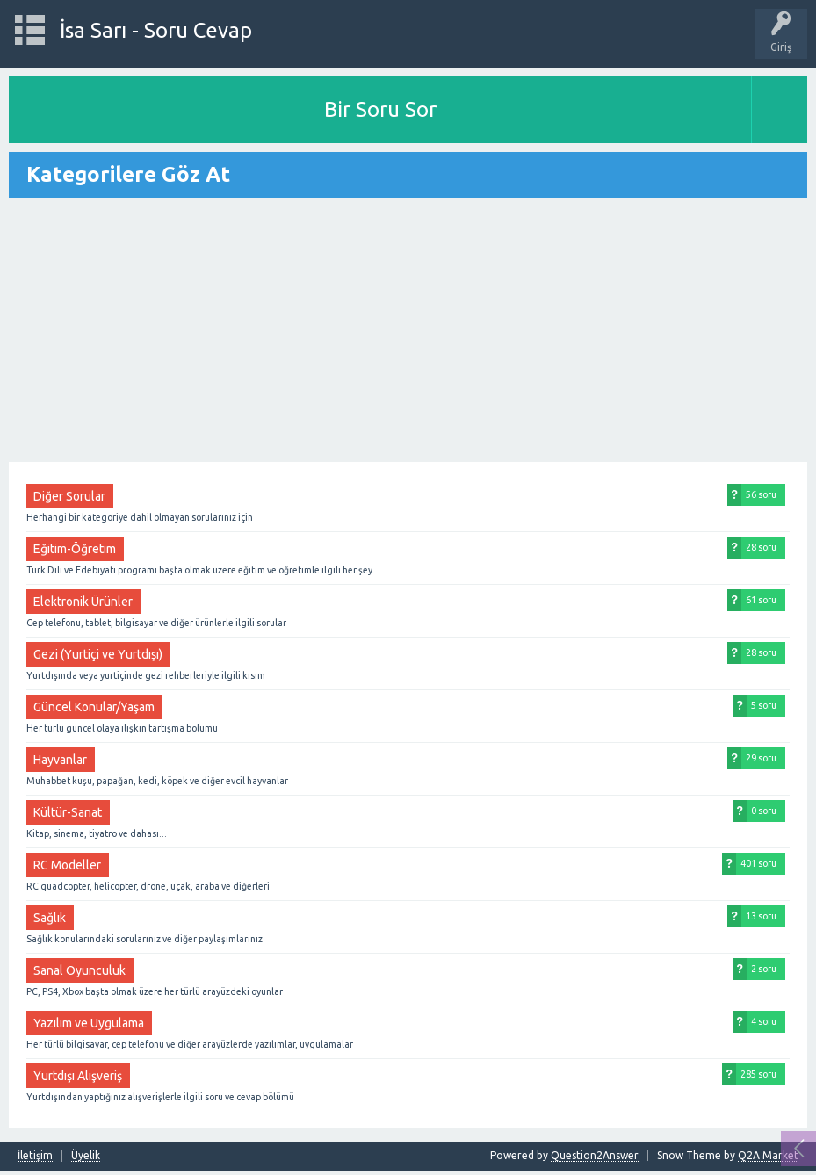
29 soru (761, 758)
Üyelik (85, 1155)
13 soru (761, 916)
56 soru (761, 494)
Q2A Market (768, 1155)
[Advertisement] (408, 331)
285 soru (758, 1074)
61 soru (761, 600)
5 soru (763, 705)
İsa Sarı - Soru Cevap (156, 30)
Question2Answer (595, 1155)
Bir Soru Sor (380, 109)
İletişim (35, 1155)
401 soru (758, 863)
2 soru (763, 968)
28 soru (761, 547)
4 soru (763, 1021)
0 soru (763, 810)
